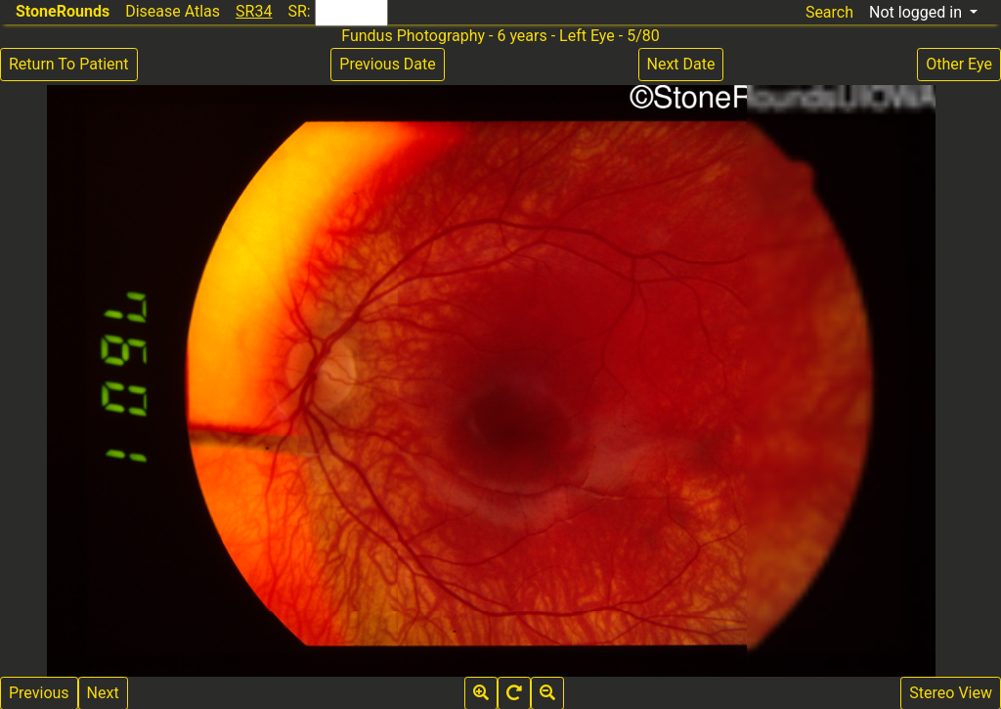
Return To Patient (69, 64)
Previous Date (387, 64)
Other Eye (959, 64)
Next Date (681, 64)
